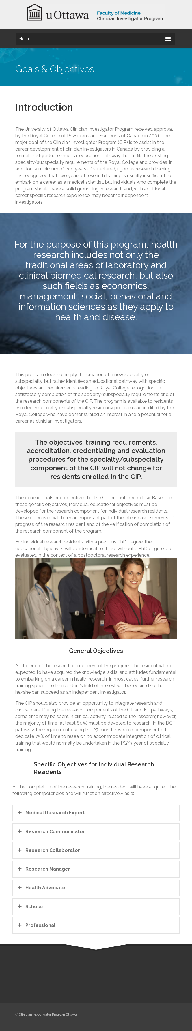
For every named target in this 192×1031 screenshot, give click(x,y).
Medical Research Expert (51, 813)
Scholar (30, 906)
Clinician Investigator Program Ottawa (48, 1015)
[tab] (95, 813)
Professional (36, 925)
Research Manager (43, 869)
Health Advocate (41, 888)
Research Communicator (51, 831)
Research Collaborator (48, 850)
